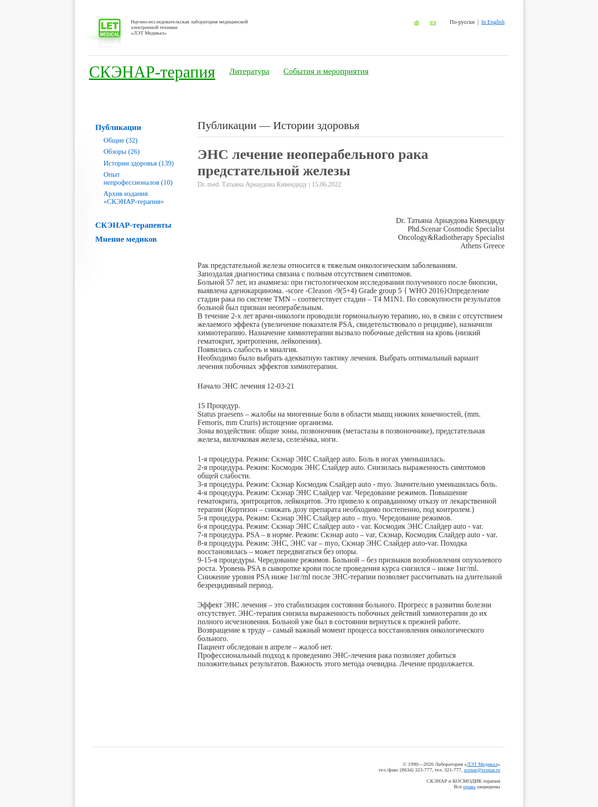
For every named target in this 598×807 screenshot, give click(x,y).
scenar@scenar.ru (482, 769)
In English (493, 22)
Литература (249, 71)
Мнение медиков (126, 239)
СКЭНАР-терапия (152, 72)
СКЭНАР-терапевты (133, 225)
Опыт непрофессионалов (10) (138, 178)
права (469, 786)
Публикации (118, 127)
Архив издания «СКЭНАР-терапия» (134, 197)
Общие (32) (121, 140)
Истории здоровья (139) (139, 163)
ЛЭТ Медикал (482, 764)
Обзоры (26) (122, 151)
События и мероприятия (326, 71)
